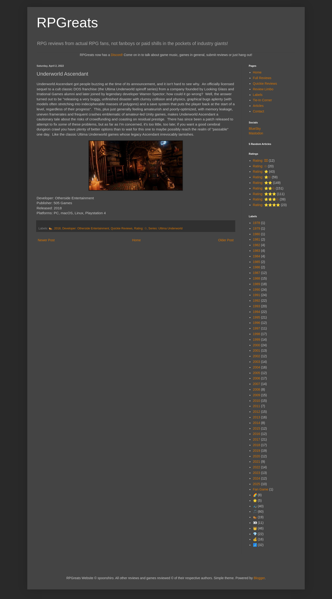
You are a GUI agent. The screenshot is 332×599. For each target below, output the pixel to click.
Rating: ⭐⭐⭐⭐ (266, 205)
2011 (256, 406)
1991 (256, 295)
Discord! (117, 55)
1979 (256, 228)
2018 (57, 228)
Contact (258, 111)
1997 (256, 328)
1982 (256, 245)
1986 (256, 267)
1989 (256, 284)
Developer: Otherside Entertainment (85, 228)
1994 (256, 312)
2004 (256, 367)
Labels (258, 95)
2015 (256, 428)
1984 (256, 256)
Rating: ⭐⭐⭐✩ (266, 199)
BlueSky (255, 128)
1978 (256, 223)
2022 (256, 467)
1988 (256, 278)
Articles (258, 106)
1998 (256, 334)
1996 (256, 323)
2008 (256, 389)
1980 (256, 234)
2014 (256, 423)
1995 (256, 317)
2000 (256, 345)
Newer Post (46, 240)
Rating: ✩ (140, 228)
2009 (256, 395)
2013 (256, 417)
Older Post (226, 240)
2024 (256, 478)
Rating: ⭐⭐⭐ (264, 194)
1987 (256, 273)
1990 (256, 289)
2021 (256, 461)
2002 (256, 356)
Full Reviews (262, 78)
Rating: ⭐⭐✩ (264, 188)
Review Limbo (263, 89)
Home (136, 240)
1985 (256, 262)
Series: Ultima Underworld (166, 228)
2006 (256, 378)
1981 (256, 239)
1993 (256, 306)
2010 (256, 401)
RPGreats (67, 22)
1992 (256, 300)
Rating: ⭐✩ (262, 177)
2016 (256, 434)
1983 (256, 250)
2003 (256, 362)
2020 (256, 456)
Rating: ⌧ (260, 160)
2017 (256, 439)
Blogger (259, 578)
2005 (256, 373)
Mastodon (256, 133)
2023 (256, 473)
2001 (256, 350)
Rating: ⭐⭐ (262, 183)
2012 (256, 411)
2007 (256, 384)
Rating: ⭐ (260, 171)
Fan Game (260, 489)
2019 (256, 450)
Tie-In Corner (262, 100)
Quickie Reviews (121, 228)
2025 (256, 484)
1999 (256, 339)
